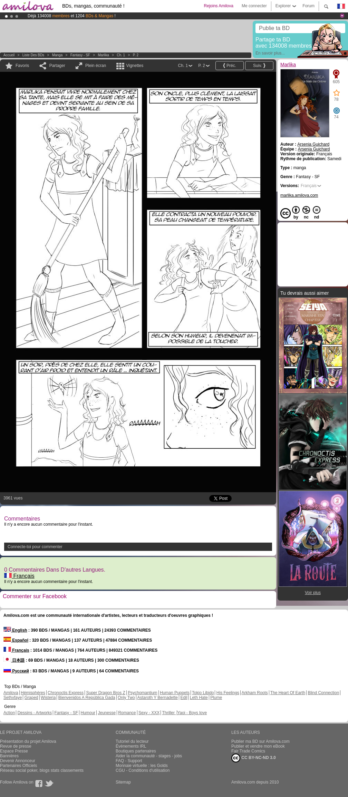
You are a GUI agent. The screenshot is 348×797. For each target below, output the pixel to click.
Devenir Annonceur (17, 760)
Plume (216, 697)
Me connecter (254, 5)
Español (15, 640)
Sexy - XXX (149, 712)
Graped (31, 697)
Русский (16, 671)
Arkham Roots (255, 692)
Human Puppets (175, 692)
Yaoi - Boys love (192, 712)
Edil (183, 697)
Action (9, 712)
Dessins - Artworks (35, 712)
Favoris (22, 65)
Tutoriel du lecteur (132, 741)
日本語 (14, 660)
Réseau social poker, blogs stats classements (42, 770)
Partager (57, 65)
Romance (127, 712)
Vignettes (134, 65)
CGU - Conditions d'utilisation (143, 770)
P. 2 (136, 55)
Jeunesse (106, 712)
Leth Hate (199, 697)
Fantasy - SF (80, 55)
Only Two (126, 697)
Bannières (9, 756)
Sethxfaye (12, 697)
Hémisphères (33, 692)
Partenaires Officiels (18, 765)
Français (19, 576)
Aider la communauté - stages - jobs (149, 756)
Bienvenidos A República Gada (86, 697)
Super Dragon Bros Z (105, 692)
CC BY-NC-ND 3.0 (253, 758)
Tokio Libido (203, 692)
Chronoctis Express (66, 692)
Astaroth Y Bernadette (157, 697)
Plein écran (95, 65)
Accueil (8, 55)
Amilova (10, 692)
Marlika (103, 55)
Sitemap (123, 782)
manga (57, 55)
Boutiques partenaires (136, 751)
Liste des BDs (33, 55)
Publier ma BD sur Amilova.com (260, 741)
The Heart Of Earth (287, 692)
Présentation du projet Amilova (28, 741)
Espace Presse (14, 751)
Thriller (169, 712)
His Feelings (227, 692)
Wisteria (48, 697)
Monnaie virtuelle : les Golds (142, 765)
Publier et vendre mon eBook (258, 746)
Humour (87, 712)
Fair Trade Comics (248, 751)
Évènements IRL (131, 746)
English (15, 630)
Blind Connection (323, 692)
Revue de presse (15, 746)
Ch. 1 (121, 55)
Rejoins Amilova (218, 5)
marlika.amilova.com (299, 195)
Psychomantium (142, 692)
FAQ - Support (129, 760)
